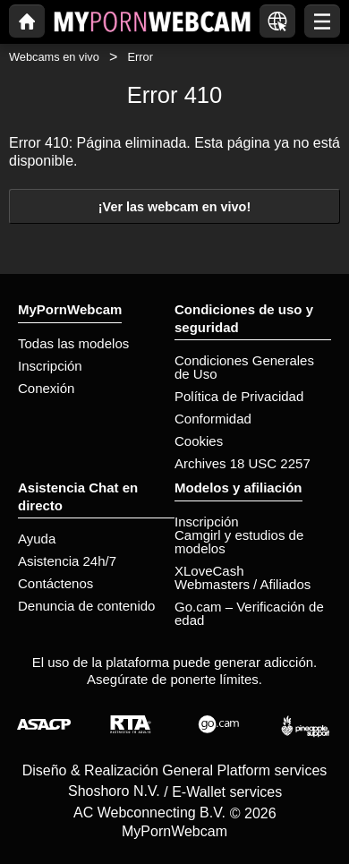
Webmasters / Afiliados (242, 584)
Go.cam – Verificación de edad (249, 613)
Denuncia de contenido (86, 605)
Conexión (46, 388)
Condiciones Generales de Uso (244, 367)
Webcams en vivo (54, 57)
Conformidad (212, 418)
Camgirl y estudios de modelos (238, 541)
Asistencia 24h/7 (67, 561)
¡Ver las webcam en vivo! (174, 207)
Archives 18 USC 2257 (242, 463)
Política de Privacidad (238, 396)
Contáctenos (55, 583)
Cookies (198, 441)
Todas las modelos (73, 343)
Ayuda (36, 538)
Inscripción (50, 365)
